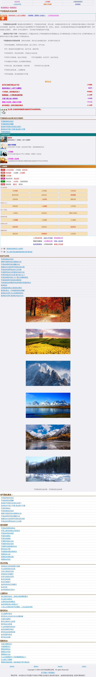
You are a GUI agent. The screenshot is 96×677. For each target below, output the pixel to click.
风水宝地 (4, 587)
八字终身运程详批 (53, 15)
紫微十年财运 (73, 213)
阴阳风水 (36, 666)
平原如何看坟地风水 (8, 528)
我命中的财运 (37, 241)
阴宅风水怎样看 (6, 624)
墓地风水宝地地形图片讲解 (10, 566)
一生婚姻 (15, 172)
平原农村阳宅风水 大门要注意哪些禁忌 (14, 277)
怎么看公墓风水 (6, 599)
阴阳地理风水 (5, 649)
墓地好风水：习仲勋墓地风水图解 (13, 290)
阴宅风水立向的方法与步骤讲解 (12, 616)
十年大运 (8, 181)
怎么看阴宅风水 (6, 614)
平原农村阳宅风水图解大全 (10, 264)
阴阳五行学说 (5, 652)
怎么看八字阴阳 (6, 660)
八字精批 (10, 151)
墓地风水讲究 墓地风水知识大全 (12, 296)
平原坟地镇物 (5, 538)
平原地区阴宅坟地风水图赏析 (11, 280)
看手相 (21, 184)
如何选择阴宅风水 (7, 629)
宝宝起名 (44, 226)
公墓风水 (84, 666)
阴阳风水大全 (5, 654)
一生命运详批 (17, 4)
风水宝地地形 (5, 579)
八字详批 (73, 206)
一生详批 (15, 181)
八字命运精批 (10, 170)
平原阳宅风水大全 (7, 541)
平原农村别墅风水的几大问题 (11, 270)
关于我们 (44, 673)
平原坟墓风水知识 (7, 259)
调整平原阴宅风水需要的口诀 (11, 262)
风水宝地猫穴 (5, 582)
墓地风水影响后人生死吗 (15, 248)
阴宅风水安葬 (5, 637)
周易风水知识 (5, 559)
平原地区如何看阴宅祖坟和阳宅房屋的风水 (16, 283)
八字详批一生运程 (13, 158)
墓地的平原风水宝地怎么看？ (11, 127)
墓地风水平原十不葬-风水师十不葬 (13, 129)
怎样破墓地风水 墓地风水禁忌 (11, 288)
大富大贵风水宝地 (7, 571)
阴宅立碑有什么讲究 (8, 621)
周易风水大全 (5, 554)
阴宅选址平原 (5, 549)
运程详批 (15, 199)
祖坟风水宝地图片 (7, 574)
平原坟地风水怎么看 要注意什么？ (13, 275)
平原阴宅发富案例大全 (9, 546)
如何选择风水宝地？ (8, 590)
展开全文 (48, 82)
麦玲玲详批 (9, 178)
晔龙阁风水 (5, 7)
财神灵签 (8, 184)
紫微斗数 (73, 199)
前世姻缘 (8, 172)
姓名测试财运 (37, 244)
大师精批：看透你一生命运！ (37, 15)
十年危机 (18, 170)
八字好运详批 (48, 244)
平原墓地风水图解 (7, 124)
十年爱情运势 (48, 241)
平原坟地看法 (5, 536)
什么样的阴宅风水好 (8, 627)
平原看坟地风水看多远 (9, 551)
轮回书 (10, 138)
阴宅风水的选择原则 (8, 632)
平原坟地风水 (5, 132)
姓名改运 (16, 178)
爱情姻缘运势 (58, 238)
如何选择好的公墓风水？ (9, 604)
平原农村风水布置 (7, 533)
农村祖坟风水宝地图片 (9, 584)
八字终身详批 (37, 238)
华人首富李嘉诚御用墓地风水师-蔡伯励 (19, 252)
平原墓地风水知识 (7, 121)
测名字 (15, 184)
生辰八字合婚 (48, 238)
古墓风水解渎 (5, 619)
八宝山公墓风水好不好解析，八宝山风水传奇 (17, 607)
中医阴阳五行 (5, 646)
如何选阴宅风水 (6, 634)
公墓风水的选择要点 (8, 602)
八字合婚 (8, 175)
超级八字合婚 (58, 244)
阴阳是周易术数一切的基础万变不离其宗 (15, 662)
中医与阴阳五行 (6, 644)
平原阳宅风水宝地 (7, 544)
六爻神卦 (73, 233)
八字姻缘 (22, 172)
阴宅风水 (12, 666)
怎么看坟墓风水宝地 (8, 569)
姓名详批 (24, 170)
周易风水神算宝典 (7, 557)
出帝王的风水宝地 (7, 577)
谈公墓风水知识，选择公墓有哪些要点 (14, 596)
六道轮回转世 (24, 181)
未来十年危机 (12, 144)
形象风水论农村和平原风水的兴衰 (13, 267)
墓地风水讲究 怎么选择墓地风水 (12, 293)
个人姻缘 (73, 220)
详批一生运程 (58, 241)
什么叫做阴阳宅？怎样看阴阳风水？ (13, 657)
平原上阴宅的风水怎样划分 (10, 531)
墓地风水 (13, 7)
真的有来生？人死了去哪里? (17, 15)
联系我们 (52, 673)
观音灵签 (15, 233)
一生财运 (15, 213)
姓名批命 (44, 213)
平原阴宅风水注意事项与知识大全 (13, 272)
